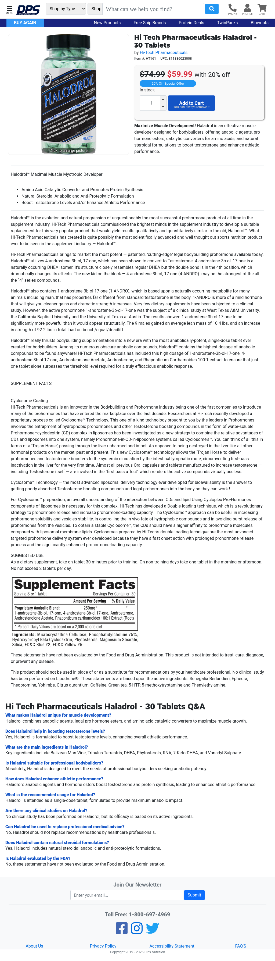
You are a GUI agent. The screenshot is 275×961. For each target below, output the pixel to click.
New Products (107, 22)
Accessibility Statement (171, 946)
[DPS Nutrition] (28, 10)
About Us (34, 946)
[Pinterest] (136, 931)
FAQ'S (240, 946)
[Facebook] (121, 931)
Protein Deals (191, 22)
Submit (194, 895)
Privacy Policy (103, 946)
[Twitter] (152, 931)
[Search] (153, 9)
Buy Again (25, 22)
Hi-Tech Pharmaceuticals (163, 52)
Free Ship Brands (150, 22)
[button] (9, 9)
